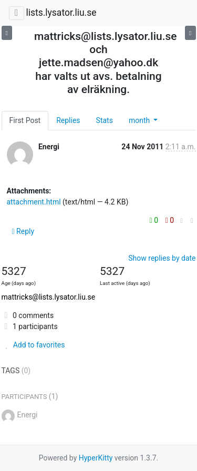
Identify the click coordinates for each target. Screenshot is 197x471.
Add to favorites (33, 345)
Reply (23, 231)
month (140, 120)
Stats (104, 120)
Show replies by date (161, 258)
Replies (68, 120)
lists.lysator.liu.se (61, 12)
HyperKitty (96, 458)
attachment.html (34, 202)
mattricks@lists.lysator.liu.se (49, 297)
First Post (25, 120)
